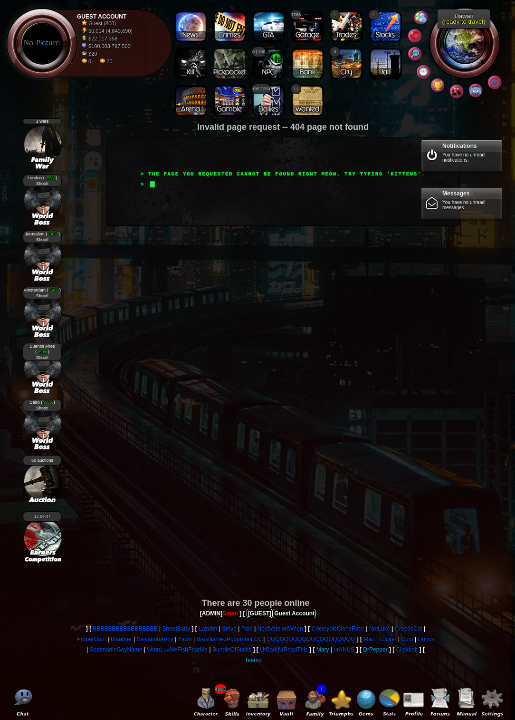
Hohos (426, 639)
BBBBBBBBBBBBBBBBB (125, 628)
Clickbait (407, 649)
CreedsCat (408, 628)
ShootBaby (176, 628)
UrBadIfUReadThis (284, 649)
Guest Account (294, 613)
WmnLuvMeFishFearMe (177, 649)
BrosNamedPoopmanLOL (229, 639)
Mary (322, 649)
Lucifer (388, 639)
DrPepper (375, 649)
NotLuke (380, 628)
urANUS (344, 649)
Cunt (407, 639)
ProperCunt (91, 639)
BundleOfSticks (231, 649)
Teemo (253, 660)
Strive (229, 628)
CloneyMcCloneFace (338, 628)
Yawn (185, 639)
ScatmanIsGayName (116, 649)
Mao (368, 639)
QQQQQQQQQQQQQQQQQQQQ (311, 639)
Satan (230, 613)
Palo (247, 628)
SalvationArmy (154, 639)
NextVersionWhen (280, 628)
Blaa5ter (121, 639)
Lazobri (208, 628)
